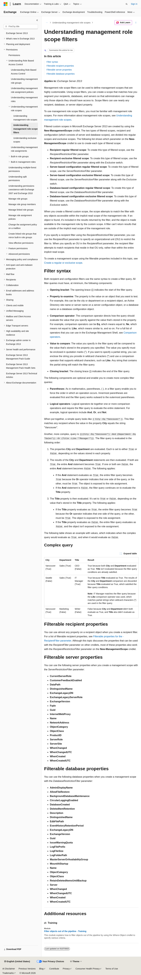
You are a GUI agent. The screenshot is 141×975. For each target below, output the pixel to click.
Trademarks (8, 973)
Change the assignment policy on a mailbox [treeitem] (22, 226)
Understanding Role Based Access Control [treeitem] (23, 72)
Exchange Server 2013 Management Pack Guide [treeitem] (18, 357)
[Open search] (127, 4)
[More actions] (136, 22)
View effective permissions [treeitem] (20, 243)
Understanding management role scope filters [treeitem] (25, 129)
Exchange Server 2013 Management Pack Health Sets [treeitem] (20, 366)
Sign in (134, 4)
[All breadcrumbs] (46, 22)
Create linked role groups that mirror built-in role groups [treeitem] (22, 236)
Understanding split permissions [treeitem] (17, 179)
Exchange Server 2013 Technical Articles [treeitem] (21, 375)
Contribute (54, 968)
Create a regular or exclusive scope (63, 263)
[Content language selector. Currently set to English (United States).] (17, 961)
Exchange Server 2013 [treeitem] (17, 33)
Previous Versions (26, 968)
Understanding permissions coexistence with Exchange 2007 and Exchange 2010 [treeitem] (21, 190)
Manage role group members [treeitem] (22, 204)
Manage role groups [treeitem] (17, 199)
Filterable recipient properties (60, 66)
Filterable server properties (59, 70)
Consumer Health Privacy (88, 968)
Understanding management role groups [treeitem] (24, 81)
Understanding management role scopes (71, 22)
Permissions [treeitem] (14, 55)
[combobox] (21, 26)
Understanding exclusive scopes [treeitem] (25, 140)
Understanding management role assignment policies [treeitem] (24, 90)
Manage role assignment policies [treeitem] (20, 217)
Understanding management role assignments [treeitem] (24, 149)
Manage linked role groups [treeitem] (21, 210)
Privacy (66, 968)
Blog (41, 968)
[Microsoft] (6, 4)
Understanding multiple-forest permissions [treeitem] (22, 169)
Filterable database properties (61, 74)
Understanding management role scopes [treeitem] (25, 118)
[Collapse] (37, 20)
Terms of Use (111, 968)
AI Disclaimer (8, 968)
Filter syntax (52, 62)
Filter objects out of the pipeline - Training (65, 931)
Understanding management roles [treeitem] (24, 99)
